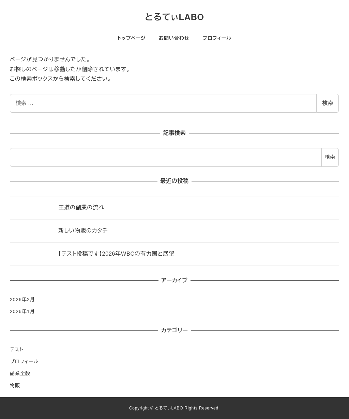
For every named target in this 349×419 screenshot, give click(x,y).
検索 (327, 103)
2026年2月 (22, 299)
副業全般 (20, 373)
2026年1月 (22, 311)
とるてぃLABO (174, 17)
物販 (15, 385)
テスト (17, 349)
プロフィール (24, 361)
